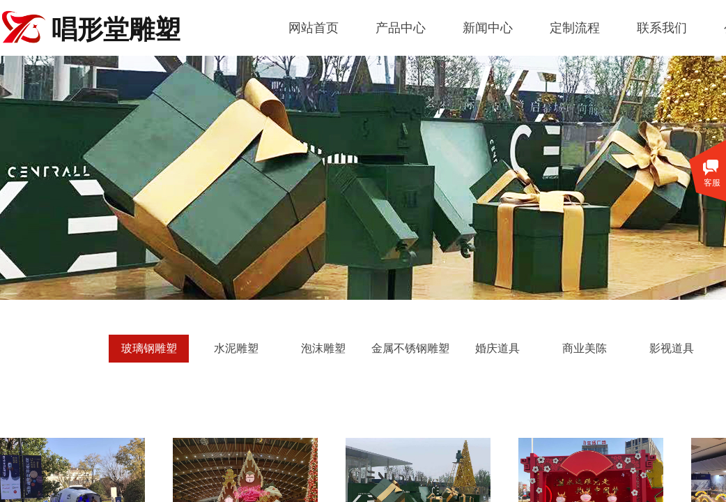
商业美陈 (584, 348)
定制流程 (575, 28)
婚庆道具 (497, 348)
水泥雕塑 (236, 348)
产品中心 (401, 28)
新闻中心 (488, 28)
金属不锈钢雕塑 (410, 348)
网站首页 (313, 28)
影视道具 (671, 348)
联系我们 (662, 28)
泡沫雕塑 (323, 348)
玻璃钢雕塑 (149, 348)
